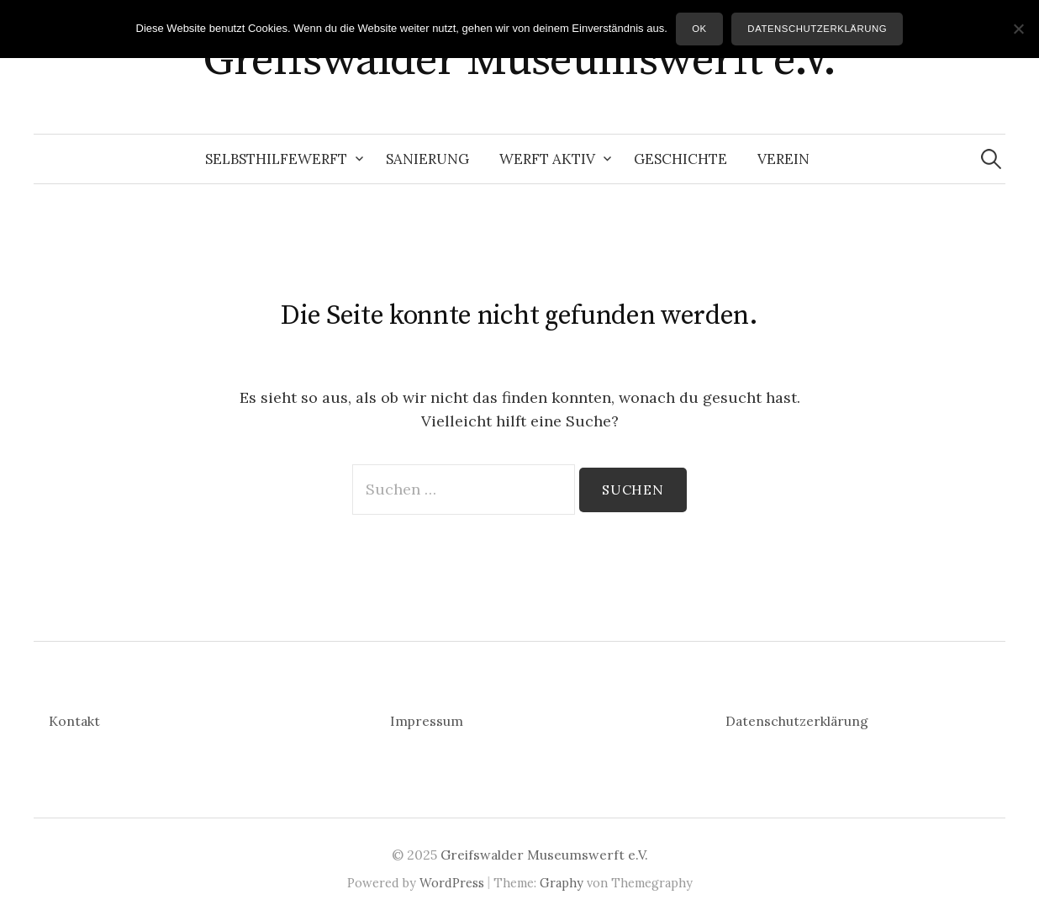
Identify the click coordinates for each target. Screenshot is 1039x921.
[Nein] (1018, 28)
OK (699, 29)
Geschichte (680, 159)
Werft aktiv (547, 159)
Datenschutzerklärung (796, 720)
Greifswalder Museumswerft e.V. (519, 60)
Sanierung (427, 159)
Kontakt (74, 720)
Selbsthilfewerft (276, 159)
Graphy (561, 883)
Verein (783, 159)
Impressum (426, 720)
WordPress (451, 883)
